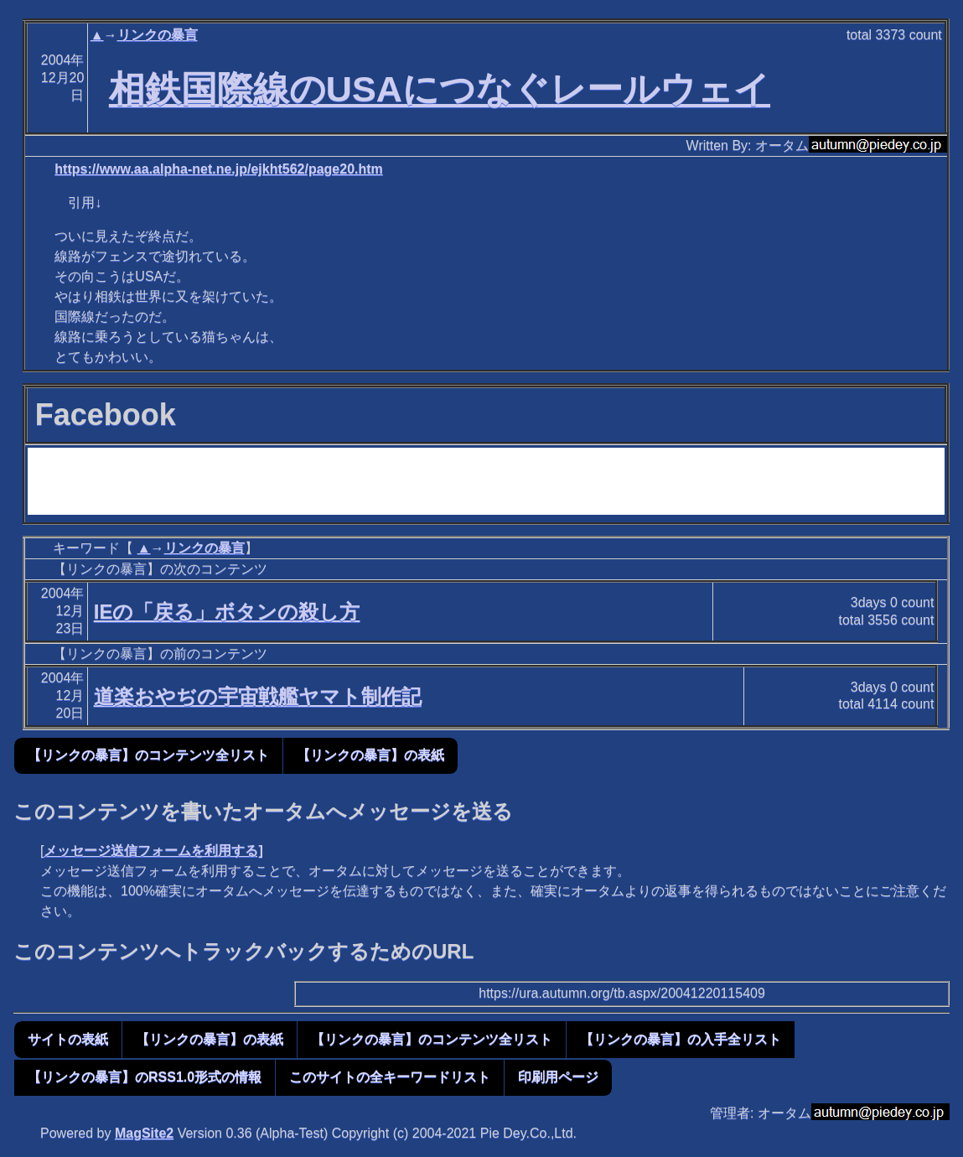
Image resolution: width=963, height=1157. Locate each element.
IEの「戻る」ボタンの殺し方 (227, 611)
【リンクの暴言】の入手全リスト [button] (680, 1039)
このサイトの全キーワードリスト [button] (389, 1077)
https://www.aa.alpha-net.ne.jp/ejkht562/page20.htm (218, 169)
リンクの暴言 (157, 35)
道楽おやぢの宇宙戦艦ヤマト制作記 (258, 696)
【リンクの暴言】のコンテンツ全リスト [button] (148, 755)
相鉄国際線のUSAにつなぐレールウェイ (439, 89)
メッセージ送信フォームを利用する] (153, 850)
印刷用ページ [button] (558, 1077)
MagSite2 (144, 1133)
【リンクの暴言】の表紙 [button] (370, 755)
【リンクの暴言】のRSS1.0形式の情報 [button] (144, 1077)
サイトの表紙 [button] (68, 1039)
